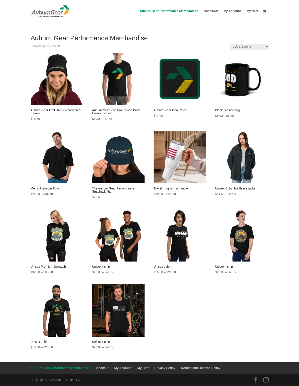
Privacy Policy (164, 368)
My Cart (252, 11)
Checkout (211, 11)
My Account (232, 11)
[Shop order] (249, 47)
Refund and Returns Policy (200, 368)
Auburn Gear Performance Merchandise (169, 11)
